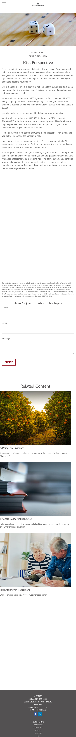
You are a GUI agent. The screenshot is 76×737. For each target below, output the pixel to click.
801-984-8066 (41, 699)
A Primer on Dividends (12, 447)
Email (4, 323)
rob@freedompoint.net (38, 710)
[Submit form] (9, 362)
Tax (38, 736)
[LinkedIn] (40, 714)
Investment (38, 727)
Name (5, 307)
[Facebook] (35, 714)
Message (6, 338)
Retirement (38, 725)
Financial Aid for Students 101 (16, 518)
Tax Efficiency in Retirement (15, 589)
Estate (38, 730)
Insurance (38, 733)
